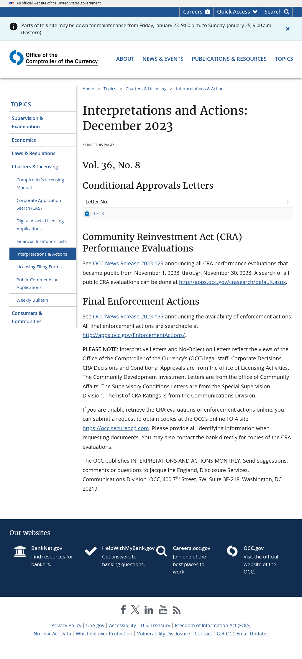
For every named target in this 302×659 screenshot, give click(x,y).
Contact (203, 646)
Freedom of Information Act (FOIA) (213, 638)
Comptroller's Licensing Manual (40, 183)
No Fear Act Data (52, 646)
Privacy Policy (66, 638)
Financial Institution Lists (42, 241)
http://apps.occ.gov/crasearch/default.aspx (232, 294)
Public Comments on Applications (38, 283)
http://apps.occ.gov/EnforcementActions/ (134, 347)
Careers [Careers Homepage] (193, 11)
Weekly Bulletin (32, 300)
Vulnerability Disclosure (163, 646)
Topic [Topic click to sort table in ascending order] (141, 201)
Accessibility (122, 638)
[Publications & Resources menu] (229, 59)
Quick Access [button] (233, 11)
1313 (91, 213)
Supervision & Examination (27, 122)
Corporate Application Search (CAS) (39, 204)
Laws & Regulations (33, 153)
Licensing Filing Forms (39, 266)
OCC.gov (254, 561)
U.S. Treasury (155, 638)
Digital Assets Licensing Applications (40, 224)
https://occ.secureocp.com (116, 441)
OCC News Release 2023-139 (128, 329)
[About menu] (125, 59)
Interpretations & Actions (42, 254)
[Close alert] (288, 29)
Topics (21, 104)
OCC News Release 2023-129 (128, 276)
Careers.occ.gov (191, 561)
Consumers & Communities (27, 317)
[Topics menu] (284, 59)
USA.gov (95, 638)
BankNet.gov (46, 561)
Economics (24, 140)
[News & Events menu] (163, 59)
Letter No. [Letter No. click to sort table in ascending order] (97, 201)
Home (88, 88)
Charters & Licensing (35, 166)
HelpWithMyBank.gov (124, 561)
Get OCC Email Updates (243, 646)
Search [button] (273, 11)
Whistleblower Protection (104, 646)
